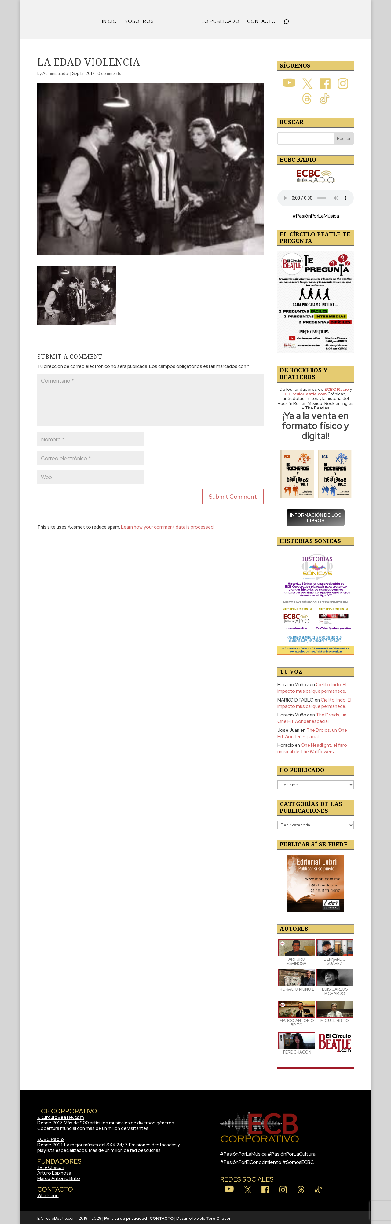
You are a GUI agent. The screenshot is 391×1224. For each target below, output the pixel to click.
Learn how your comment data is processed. (167, 525)
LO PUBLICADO (218, 19)
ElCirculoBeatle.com (60, 1115)
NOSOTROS (141, 19)
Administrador (55, 71)
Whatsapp (48, 1193)
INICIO (111, 19)
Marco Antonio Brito (58, 1176)
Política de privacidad (125, 1216)
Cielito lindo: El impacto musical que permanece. (311, 686)
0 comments (109, 71)
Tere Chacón (50, 1165)
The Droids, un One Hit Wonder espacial (311, 716)
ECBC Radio (50, 1137)
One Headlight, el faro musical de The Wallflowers (312, 746)
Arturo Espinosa (54, 1171)
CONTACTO (259, 19)
